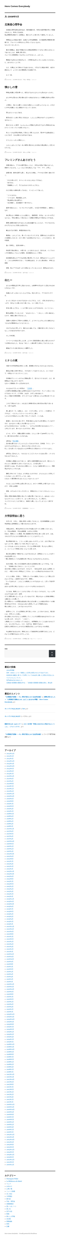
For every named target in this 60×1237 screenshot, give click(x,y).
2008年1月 (9, 1072)
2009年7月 (10, 1027)
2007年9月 (10, 1082)
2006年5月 (10, 1122)
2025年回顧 (10, 670)
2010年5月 (9, 1002)
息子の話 (25, 272)
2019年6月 (10, 806)
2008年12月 (10, 1044)
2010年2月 (9, 1009)
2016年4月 (10, 849)
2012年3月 (9, 946)
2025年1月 (9, 758)
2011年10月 (10, 959)
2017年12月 (10, 829)
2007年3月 (10, 1097)
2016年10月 (10, 841)
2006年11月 (10, 1107)
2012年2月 (9, 949)
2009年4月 (10, 1034)
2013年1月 (9, 924)
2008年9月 (10, 1052)
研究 (7, 1224)
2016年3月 (9, 851)
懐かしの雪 (11, 87)
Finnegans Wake (12, 1179)
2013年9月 (9, 906)
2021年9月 (10, 778)
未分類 (8, 1219)
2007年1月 (9, 1102)
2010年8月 (9, 994)
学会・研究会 (26, 79)
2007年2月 (10, 1099)
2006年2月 (10, 1129)
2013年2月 (9, 921)
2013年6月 (9, 911)
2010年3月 (9, 1007)
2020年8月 (10, 783)
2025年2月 (10, 756)
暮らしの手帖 (26, 152)
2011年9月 (9, 961)
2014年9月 (10, 876)
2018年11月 (10, 814)
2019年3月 (9, 809)
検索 (6, 649)
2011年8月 (9, 964)
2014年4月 (9, 889)
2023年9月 (10, 771)
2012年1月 (9, 951)
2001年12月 (10, 1164)
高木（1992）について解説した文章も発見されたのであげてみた (27, 673)
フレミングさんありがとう (20, 159)
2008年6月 (10, 1059)
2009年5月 (10, 1032)
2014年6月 (10, 884)
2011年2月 (9, 979)
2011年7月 (9, 966)
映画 (7, 1214)
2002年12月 (10, 1159)
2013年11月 (10, 901)
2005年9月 (10, 1142)
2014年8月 (9, 879)
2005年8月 (10, 1144)
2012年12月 (10, 926)
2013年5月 (9, 914)
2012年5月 (9, 941)
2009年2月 (10, 1039)
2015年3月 (9, 864)
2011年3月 (9, 976)
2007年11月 (10, 1077)
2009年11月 (10, 1017)
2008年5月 (10, 1062)
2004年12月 (10, 1149)
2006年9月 (10, 1112)
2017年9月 (9, 831)
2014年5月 (9, 886)
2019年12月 (10, 793)
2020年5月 (10, 788)
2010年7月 (9, 997)
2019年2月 (10, 811)
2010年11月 (10, 987)
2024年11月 (10, 763)
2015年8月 (9, 859)
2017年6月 (9, 834)
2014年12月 (10, 871)
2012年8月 (9, 934)
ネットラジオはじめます (12, 709)
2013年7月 (9, 909)
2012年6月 (10, 939)
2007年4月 (10, 1094)
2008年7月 (10, 1057)
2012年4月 (9, 944)
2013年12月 (10, 899)
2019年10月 (10, 796)
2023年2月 (10, 773)
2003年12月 (10, 1154)
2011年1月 (9, 981)
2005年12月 (10, 1134)
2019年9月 (10, 799)
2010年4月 (9, 1004)
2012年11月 (10, 929)
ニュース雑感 (10, 1191)
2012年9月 (10, 931)
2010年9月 (10, 992)
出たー (8, 280)
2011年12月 (10, 954)
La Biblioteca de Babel (14, 1181)
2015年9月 (10, 856)
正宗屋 (30, 388)
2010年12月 (10, 984)
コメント (34, 79)
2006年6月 (10, 1119)
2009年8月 (10, 1024)
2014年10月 (10, 874)
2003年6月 (10, 1157)
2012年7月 (9, 936)
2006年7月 (10, 1117)
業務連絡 (9, 1221)
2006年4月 (10, 1124)
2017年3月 (9, 839)
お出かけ (9, 1186)
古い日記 (9, 1194)
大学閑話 (24, 638)
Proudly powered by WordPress (28, 1233)
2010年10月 (10, 989)
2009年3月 (10, 1037)
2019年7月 (9, 804)
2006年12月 (10, 1104)
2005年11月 (10, 1137)
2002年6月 (10, 1162)
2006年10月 (10, 1109)
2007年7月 (10, 1087)
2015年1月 (9, 869)
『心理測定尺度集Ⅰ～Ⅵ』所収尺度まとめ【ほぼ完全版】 (23, 697)
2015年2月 (9, 866)
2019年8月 (10, 801)
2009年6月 (10, 1029)
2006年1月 (10, 1132)
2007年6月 (10, 1089)
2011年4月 (9, 974)
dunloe (9, 79)
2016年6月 (10, 844)
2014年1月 (9, 896)
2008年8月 (10, 1054)
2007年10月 (10, 1079)
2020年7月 (10, 786)
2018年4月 (9, 821)
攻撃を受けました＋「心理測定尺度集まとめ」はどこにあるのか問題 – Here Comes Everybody (30, 699)
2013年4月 (9, 916)
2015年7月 (9, 861)
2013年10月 (10, 904)
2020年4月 (10, 791)
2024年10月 (10, 766)
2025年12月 (10, 753)
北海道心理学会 (13, 24)
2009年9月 (10, 1022)
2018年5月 (9, 819)
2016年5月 (10, 846)
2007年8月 (10, 1084)
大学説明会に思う (15, 515)
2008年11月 (10, 1047)
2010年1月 (9, 1012)
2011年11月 (10, 956)
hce (23, 709)
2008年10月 (10, 1049)
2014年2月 (9, 894)
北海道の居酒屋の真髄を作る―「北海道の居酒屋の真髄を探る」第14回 (29, 683)
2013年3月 (9, 919)
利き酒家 (15, 441)
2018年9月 (10, 816)
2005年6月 (10, 1147)
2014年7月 (9, 881)
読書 (7, 1226)
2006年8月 (10, 1114)
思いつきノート (32, 638)
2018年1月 (9, 826)
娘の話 (8, 1199)
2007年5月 (10, 1092)
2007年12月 (10, 1074)
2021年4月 (9, 781)
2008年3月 (10, 1067)
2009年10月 (10, 1019)
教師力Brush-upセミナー (13, 724)
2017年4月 (9, 836)
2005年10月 (10, 1139)
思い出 (8, 1209)
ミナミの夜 (11, 360)
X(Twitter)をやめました (14, 680)
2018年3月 (9, 824)
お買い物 (9, 1189)
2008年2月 (10, 1069)
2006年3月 (10, 1127)
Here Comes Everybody (17, 6)
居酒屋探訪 (25, 508)
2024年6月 (10, 768)
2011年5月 (9, 971)
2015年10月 (10, 854)
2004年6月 (10, 1152)
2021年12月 (10, 776)
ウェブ (8, 1184)
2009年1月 (10, 1042)
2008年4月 (10, 1064)
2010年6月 (10, 999)
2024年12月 (10, 761)
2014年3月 (9, 891)
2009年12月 (10, 1014)
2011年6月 (9, 969)
